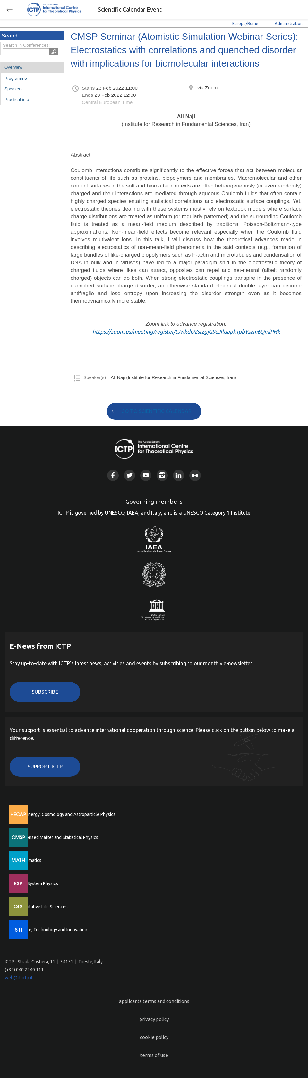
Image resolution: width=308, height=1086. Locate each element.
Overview (13, 67)
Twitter (129, 475)
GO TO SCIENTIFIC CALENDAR (156, 411)
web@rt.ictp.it (19, 977)
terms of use (154, 1055)
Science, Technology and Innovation (51, 929)
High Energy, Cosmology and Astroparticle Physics (66, 814)
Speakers (13, 89)
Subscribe (45, 692)
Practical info (16, 99)
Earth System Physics (37, 883)
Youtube (145, 475)
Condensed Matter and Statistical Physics (57, 837)
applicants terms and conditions (154, 1001)
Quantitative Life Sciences (42, 906)
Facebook (112, 475)
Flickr (195, 475)
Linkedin (178, 475)
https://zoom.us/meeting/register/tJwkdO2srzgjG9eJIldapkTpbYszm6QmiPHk (186, 331)
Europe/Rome (245, 23)
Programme (15, 78)
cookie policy (154, 1037)
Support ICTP (45, 766)
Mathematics (28, 860)
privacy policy (154, 1019)
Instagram (162, 475)
